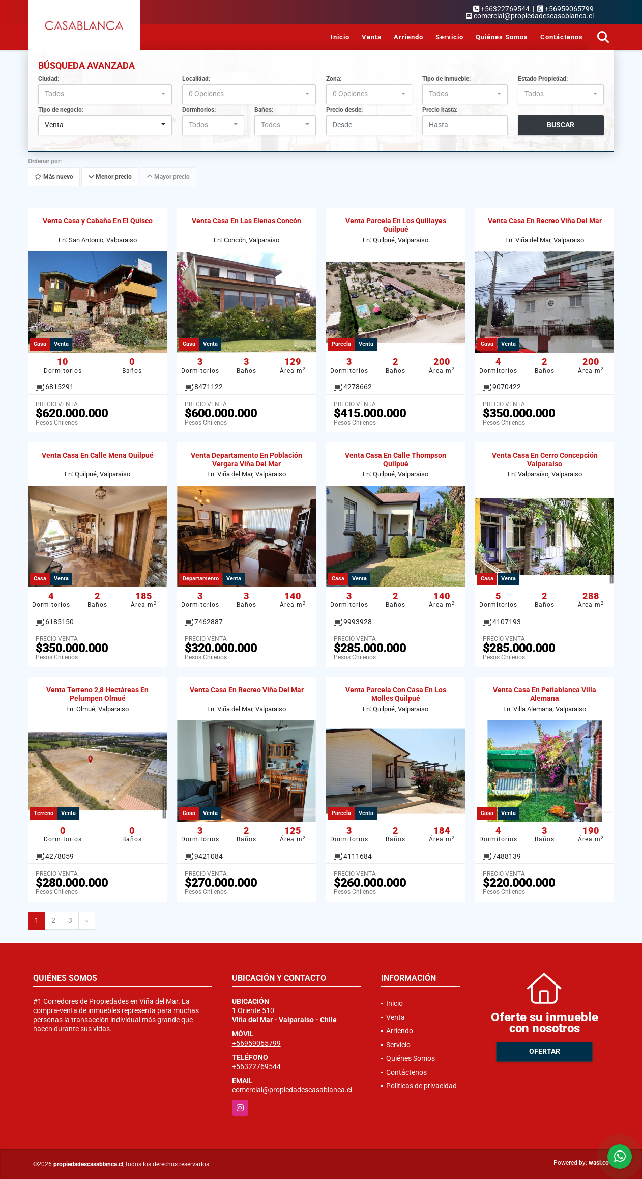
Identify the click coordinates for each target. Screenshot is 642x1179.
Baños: (263, 110)
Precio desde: (344, 110)
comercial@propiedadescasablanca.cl (292, 1090)
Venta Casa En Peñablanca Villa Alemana (544, 694)
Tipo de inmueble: (446, 78)
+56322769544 (505, 9)
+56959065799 (569, 9)
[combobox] (105, 94)
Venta (372, 37)
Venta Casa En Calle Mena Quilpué (98, 455)
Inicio (340, 37)
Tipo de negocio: (60, 110)
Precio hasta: (439, 110)
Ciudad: (48, 78)
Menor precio (110, 176)
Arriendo (408, 37)
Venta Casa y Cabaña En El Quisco (98, 221)
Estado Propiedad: (543, 78)
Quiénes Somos (502, 37)
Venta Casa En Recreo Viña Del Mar (545, 221)
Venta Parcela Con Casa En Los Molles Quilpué (395, 694)
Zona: (333, 78)
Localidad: (196, 78)
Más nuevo (54, 176)
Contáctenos (561, 37)
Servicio (449, 37)
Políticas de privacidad (421, 1086)
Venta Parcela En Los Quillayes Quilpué (395, 225)
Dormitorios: (199, 110)
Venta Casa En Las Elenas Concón (246, 221)
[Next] (86, 921)
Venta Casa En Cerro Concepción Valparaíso (545, 459)
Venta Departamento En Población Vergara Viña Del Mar (246, 459)
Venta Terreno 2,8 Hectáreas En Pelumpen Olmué (97, 694)
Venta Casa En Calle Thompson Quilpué (395, 459)
